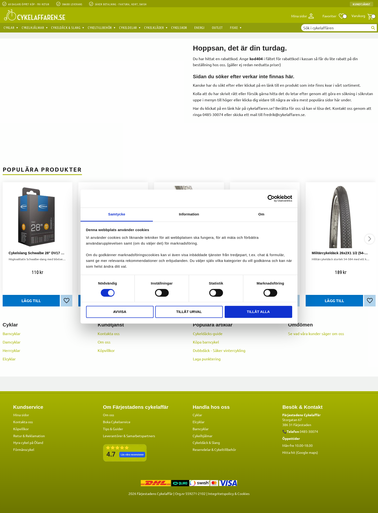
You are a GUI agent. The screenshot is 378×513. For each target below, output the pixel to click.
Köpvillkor (106, 350)
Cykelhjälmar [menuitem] (33, 27)
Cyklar (197, 414)
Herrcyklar (11, 350)
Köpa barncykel (206, 341)
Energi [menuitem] (199, 27)
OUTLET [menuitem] (217, 27)
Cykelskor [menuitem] (179, 27)
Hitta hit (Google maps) (300, 452)
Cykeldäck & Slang (206, 442)
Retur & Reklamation (29, 435)
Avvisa (119, 312)
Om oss (104, 341)
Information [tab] (189, 214)
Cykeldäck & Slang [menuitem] (66, 27)
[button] (334, 16)
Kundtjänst (361, 4)
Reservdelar (202, 449)
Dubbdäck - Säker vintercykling (219, 350)
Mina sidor (21, 414)
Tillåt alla (258, 312)
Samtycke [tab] (116, 214)
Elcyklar (9, 358)
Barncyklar (11, 333)
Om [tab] (261, 214)
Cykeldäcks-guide (208, 333)
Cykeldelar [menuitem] (128, 27)
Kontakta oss (109, 333)
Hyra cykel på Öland (28, 442)
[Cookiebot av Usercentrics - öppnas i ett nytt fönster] (271, 198)
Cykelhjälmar (202, 435)
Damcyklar (11, 341)
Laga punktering (207, 358)
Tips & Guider (113, 428)
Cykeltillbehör (225, 449)
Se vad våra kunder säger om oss (316, 333)
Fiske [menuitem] (234, 27)
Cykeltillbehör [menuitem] (100, 27)
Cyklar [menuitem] (9, 27)
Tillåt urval (189, 312)
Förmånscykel (23, 449)
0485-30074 (309, 431)
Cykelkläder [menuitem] (154, 27)
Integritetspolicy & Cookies (229, 493)
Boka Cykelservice (116, 421)
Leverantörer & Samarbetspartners (129, 435)
